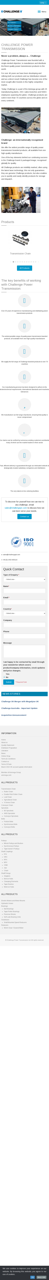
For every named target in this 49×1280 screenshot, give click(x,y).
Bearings (4, 1240)
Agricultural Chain (10, 1134)
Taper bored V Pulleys (11, 1183)
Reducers (4, 1259)
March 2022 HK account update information (16, 1101)
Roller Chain (8, 1125)
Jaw (5, 1202)
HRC (5, 1191)
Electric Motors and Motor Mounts (13, 1235)
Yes (7, 1008)
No (7, 1011)
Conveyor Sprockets (11, 1150)
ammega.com (6, 1109)
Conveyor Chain (7, 1139)
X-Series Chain (9, 1136)
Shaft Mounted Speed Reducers (15, 1256)
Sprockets (4, 1142)
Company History (13, 29)
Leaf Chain (8, 1131)
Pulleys (4, 1175)
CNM (6, 1199)
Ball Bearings (8, 1243)
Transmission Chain (8, 1123)
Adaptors (7, 1210)
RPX (5, 1194)
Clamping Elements (11, 1215)
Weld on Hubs (9, 1221)
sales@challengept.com (16, 842)
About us (4, 1076)
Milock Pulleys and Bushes (13, 1177)
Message (7, 977)
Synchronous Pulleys (11, 1180)
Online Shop (5, 1090)
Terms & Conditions (8, 1093)
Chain (6, 1204)
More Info (41, 1277)
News (3, 1087)
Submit (8, 1016)
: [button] (43, 2)
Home (3, 1074)
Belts (3, 1153)
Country (7, 942)
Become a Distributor (14, 26)
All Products (25, 602)
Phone (6, 965)
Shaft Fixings (5, 1207)
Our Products (12, 22)
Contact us (24, 850)
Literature (4, 1085)
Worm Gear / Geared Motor (13, 1262)
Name (6, 920)
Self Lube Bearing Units (12, 1251)
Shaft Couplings (7, 1185)
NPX (5, 1196)
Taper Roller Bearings (11, 1245)
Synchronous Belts (10, 1158)
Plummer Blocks (10, 1248)
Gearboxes (5, 1254)
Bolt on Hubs (8, 1213)
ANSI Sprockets (9, 1147)
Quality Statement (7, 1079)
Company (7, 954)
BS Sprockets (8, 1145)
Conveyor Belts (9, 1161)
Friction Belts (8, 1155)
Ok (32, 1277)
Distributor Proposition (9, 1082)
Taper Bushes (9, 1218)
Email (6, 931)
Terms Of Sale (6, 1098)
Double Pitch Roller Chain (13, 1128)
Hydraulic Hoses (7, 1237)
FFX (5, 1188)
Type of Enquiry (11, 908)
